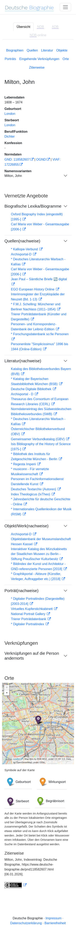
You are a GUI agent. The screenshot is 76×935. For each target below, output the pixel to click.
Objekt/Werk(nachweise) (26, 526)
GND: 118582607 (17, 159)
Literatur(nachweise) (22, 361)
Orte (66, 59)
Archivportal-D (21, 254)
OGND (41, 159)
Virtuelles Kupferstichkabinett (32, 609)
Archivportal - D (22, 394)
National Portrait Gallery (28, 614)
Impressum (53, 918)
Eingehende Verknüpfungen (39, 59)
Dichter (9, 136)
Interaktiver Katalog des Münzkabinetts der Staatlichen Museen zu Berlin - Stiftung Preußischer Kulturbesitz (39, 554)
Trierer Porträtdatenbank (29, 619)
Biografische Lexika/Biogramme (32, 206)
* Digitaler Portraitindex (28, 624)
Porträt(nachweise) (21, 590)
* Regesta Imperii (24, 464)
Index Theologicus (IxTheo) (31, 494)
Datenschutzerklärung (26, 923)
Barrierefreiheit (55, 923)
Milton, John (13, 175)
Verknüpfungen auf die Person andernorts (31, 655)
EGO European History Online (33, 289)
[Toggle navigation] (65, 7)
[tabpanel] (38, 467)
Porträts (10, 59)
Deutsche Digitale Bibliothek (31, 389)
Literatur (47, 50)
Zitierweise (36, 67)
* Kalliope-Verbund (25, 249)
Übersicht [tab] (23, 26)
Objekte (61, 50)
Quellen (32, 50)
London (9, 113)
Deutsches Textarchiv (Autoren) (34, 489)
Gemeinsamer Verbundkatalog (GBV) (38, 439)
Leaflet (16, 759)
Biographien (14, 50)
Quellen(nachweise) (22, 241)
